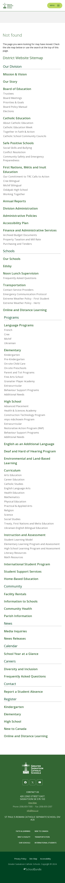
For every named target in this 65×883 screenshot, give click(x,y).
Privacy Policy (20, 858)
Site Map (33, 858)
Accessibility (45, 858)
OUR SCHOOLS (24, 843)
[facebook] (25, 782)
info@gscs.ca (32, 810)
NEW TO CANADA (41, 831)
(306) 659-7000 (25, 806)
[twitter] (32, 782)
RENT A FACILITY (24, 837)
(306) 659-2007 (45, 806)
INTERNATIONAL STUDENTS (45, 843)
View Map (32, 802)
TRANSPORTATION (42, 837)
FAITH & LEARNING (23, 831)
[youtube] (40, 782)
